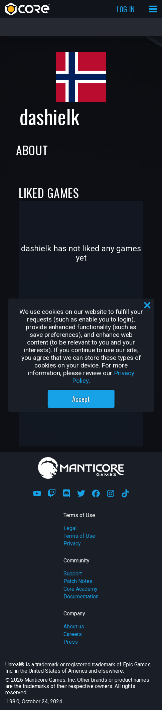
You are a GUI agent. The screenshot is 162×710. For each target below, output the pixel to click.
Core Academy (80, 589)
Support (72, 573)
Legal (69, 528)
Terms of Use (79, 536)
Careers (72, 634)
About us (73, 626)
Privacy (72, 543)
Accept (81, 399)
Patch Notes (78, 581)
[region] (81, 355)
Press (70, 642)
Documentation (81, 596)
